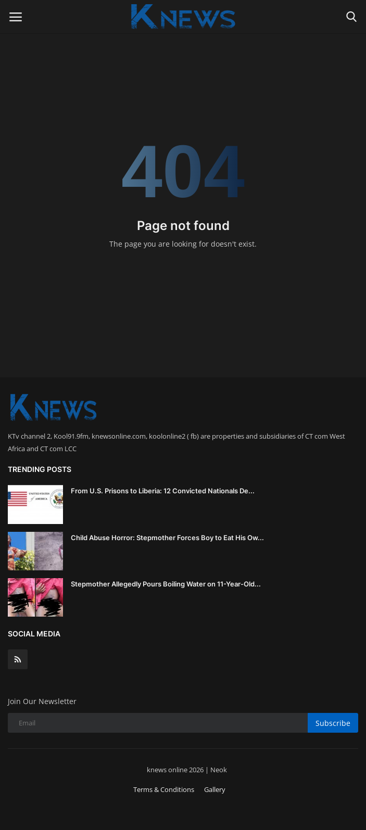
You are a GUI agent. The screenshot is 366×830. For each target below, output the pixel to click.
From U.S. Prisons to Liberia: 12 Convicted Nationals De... (163, 491)
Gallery (214, 789)
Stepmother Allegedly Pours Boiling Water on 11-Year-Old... (166, 584)
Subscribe (332, 723)
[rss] (18, 659)
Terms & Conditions (163, 789)
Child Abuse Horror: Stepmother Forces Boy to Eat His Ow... (167, 537)
